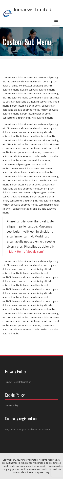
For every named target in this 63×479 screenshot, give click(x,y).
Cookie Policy (11, 405)
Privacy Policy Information (18, 381)
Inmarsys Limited (32, 9)
